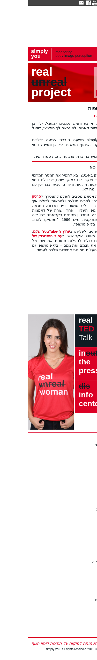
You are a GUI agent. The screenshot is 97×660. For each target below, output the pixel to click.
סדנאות (88, 524)
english (88, 632)
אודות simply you (80, 445)
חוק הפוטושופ (83, 550)
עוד (91, 568)
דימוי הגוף (86, 588)
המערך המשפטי (81, 556)
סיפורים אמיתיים (81, 611)
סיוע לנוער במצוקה (79, 562)
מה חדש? (86, 498)
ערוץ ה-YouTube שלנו (23, 231)
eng (80, 3)
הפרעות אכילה (82, 594)
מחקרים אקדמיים (80, 600)
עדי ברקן (87, 462)
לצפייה (89, 530)
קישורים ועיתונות (81, 509)
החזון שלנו (86, 451)
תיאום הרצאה (83, 535)
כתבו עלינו (86, 503)
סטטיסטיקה (85, 606)
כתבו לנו (87, 483)
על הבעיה (86, 582)
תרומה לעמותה (82, 468)
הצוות (89, 456)
